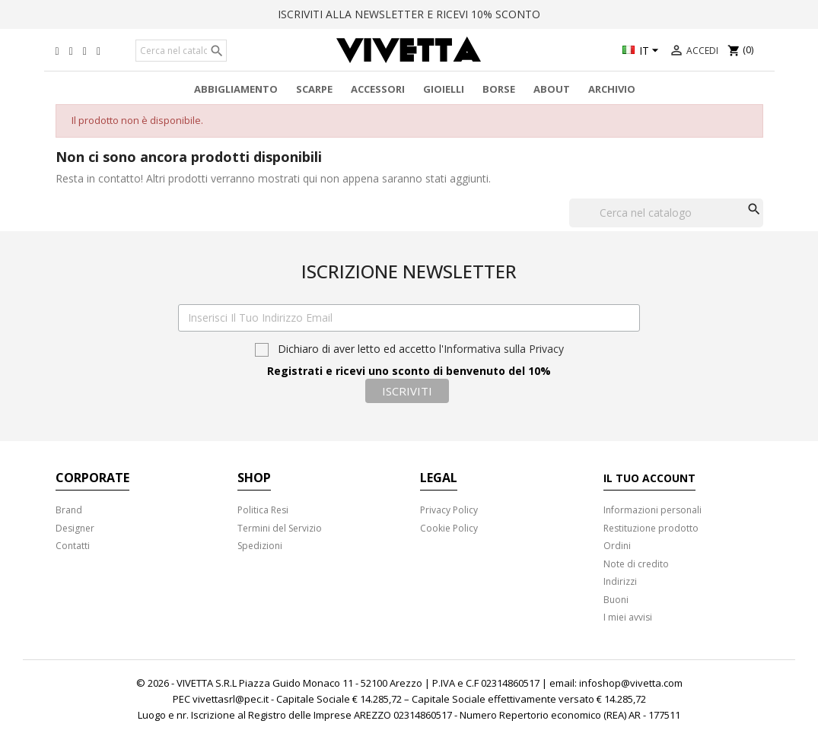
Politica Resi (262, 509)
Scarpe (314, 89)
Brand (69, 509)
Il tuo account (649, 478)
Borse (498, 89)
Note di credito (636, 563)
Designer (75, 528)
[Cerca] (181, 51)
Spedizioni (259, 545)
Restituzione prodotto (651, 528)
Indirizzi (620, 581)
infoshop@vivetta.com (631, 683)
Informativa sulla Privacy (504, 348)
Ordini (617, 545)
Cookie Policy (449, 528)
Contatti (73, 545)
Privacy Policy (449, 509)
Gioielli (443, 89)
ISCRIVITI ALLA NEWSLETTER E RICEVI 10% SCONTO (409, 14)
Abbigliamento (236, 89)
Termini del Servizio (279, 528)
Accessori (378, 89)
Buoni (616, 599)
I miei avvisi (627, 617)
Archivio (611, 89)
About (551, 89)
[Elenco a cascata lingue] (642, 51)
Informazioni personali (652, 509)
